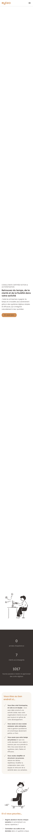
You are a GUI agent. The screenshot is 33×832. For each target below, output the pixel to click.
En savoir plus (9, 315)
